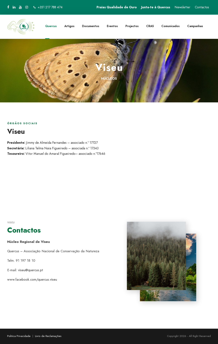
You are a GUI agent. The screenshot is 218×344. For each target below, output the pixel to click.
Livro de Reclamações (48, 336)
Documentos (90, 26)
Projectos (132, 26)
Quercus (51, 26)
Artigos (69, 26)
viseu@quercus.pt (30, 270)
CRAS (150, 26)
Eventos (112, 26)
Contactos (202, 7)
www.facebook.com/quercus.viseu (32, 279)
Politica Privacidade (19, 336)
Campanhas (195, 26)
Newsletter (182, 7)
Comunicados (170, 26)
